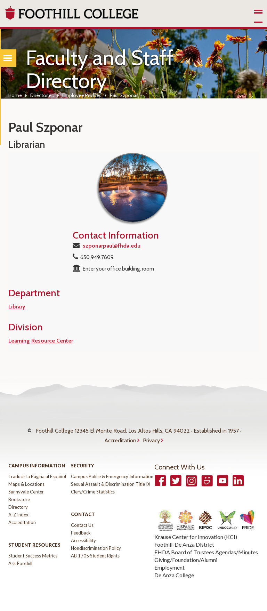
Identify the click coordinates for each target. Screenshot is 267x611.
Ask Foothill (20, 560)
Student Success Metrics (32, 552)
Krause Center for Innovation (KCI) (195, 533)
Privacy (151, 438)
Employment (169, 564)
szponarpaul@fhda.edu (111, 245)
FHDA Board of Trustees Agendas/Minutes (206, 549)
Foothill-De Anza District (184, 541)
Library (16, 306)
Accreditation (120, 438)
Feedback (81, 529)
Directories (42, 95)
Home (15, 95)
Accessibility (83, 537)
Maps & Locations (26, 481)
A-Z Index (18, 511)
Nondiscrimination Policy (96, 545)
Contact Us (82, 522)
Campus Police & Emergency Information (112, 473)
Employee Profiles (82, 95)
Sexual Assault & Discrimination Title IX (110, 481)
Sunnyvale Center (26, 488)
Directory (18, 504)
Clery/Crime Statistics (93, 488)
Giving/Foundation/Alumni (185, 556)
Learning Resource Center (40, 340)
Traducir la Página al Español (37, 473)
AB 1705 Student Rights (95, 552)
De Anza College (174, 572)
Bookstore (19, 496)
